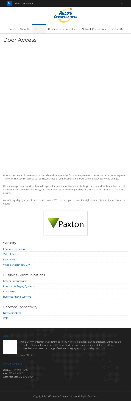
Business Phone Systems (17, 296)
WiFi (5, 318)
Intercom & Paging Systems (19, 286)
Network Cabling (12, 313)
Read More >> (27, 355)
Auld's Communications (65, 16)
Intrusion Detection (14, 249)
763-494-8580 (28, 3)
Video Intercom (11, 254)
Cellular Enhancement (15, 281)
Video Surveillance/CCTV (16, 264)
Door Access (10, 259)
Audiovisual (9, 291)
